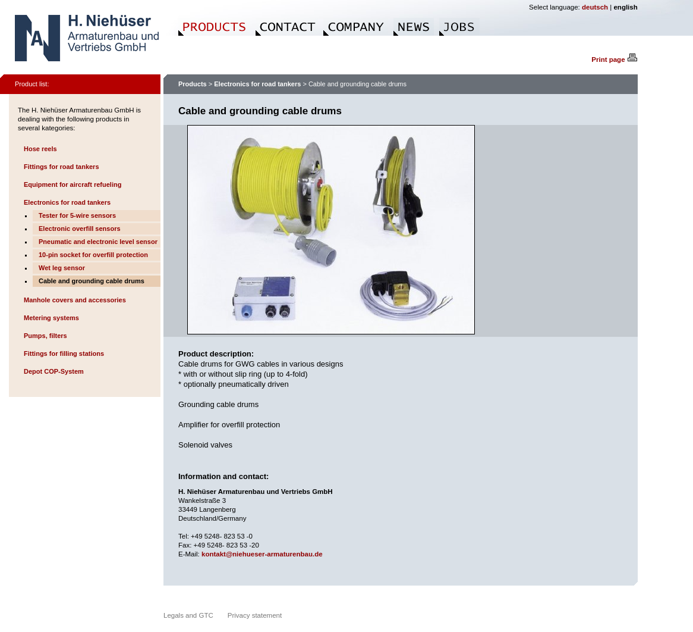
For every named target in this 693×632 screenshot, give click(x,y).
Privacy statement (255, 615)
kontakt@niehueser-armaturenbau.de (262, 554)
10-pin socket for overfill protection (93, 254)
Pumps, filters (45, 335)
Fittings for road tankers (61, 166)
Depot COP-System (54, 371)
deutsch (595, 7)
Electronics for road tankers (67, 202)
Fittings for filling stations (64, 353)
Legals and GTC (188, 615)
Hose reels (40, 148)
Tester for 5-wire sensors (77, 215)
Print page (614, 59)
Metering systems (51, 317)
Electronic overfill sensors (80, 228)
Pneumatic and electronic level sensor (98, 241)
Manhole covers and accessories (75, 300)
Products (192, 83)
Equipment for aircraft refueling (72, 184)
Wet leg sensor (62, 267)
